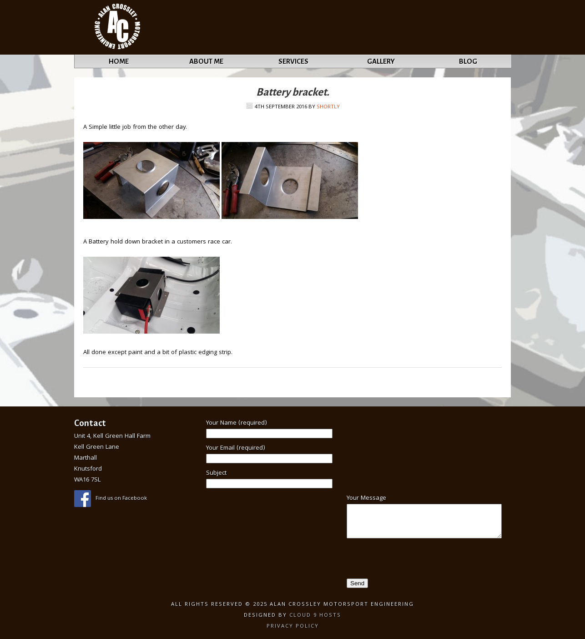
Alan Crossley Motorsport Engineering (118, 27)
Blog (468, 61)
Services (293, 61)
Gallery (381, 61)
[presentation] (397, 560)
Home (119, 61)
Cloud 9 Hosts (315, 615)
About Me (206, 61)
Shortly (328, 107)
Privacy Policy (293, 626)
